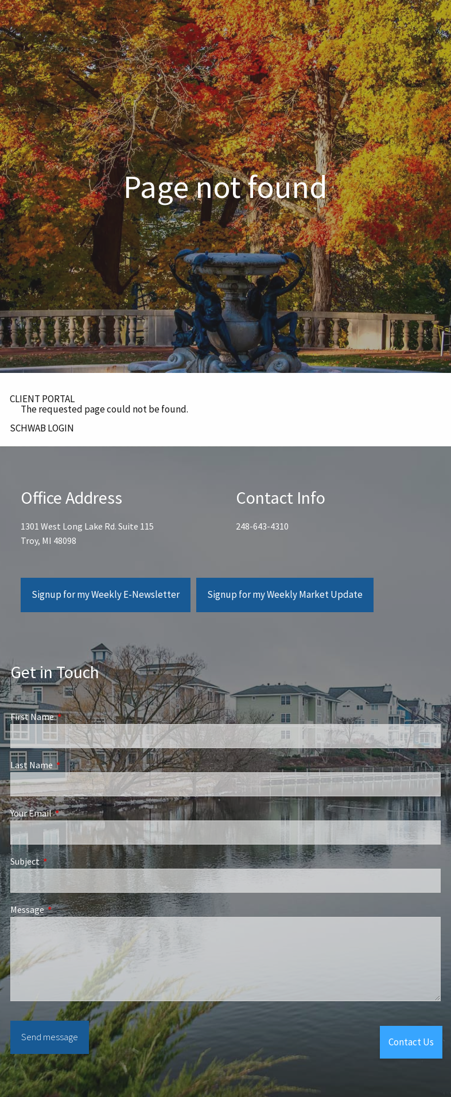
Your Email (72, 813)
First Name (73, 716)
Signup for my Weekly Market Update (285, 595)
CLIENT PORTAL (42, 398)
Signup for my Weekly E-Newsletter (106, 595)
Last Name (72, 765)
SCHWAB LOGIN (42, 428)
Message (68, 909)
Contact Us (411, 1042)
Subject (66, 861)
